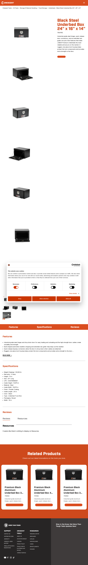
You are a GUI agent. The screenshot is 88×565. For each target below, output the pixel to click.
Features (13, 327)
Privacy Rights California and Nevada (21, 548)
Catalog (32, 538)
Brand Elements (34, 546)
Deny (19, 298)
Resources (22, 419)
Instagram (10, 557)
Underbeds (52, 8)
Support (7, 531)
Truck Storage (43, 8)
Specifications (44, 327)
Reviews (74, 327)
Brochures (33, 536)
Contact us (7, 533)
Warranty (6, 538)
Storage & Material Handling (28, 8)
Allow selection (44, 298)
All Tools (15, 8)
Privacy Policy (21, 544)
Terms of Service (21, 552)
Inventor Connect (22, 538)
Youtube (4, 557)
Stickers (32, 549)
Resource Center (34, 533)
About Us (19, 536)
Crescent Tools (7, 8)
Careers (19, 541)
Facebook (7, 557)
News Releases (34, 541)
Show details (73, 293)
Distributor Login (8, 536)
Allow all (68, 298)
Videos (31, 544)
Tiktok (13, 557)
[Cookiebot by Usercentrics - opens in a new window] (73, 265)
